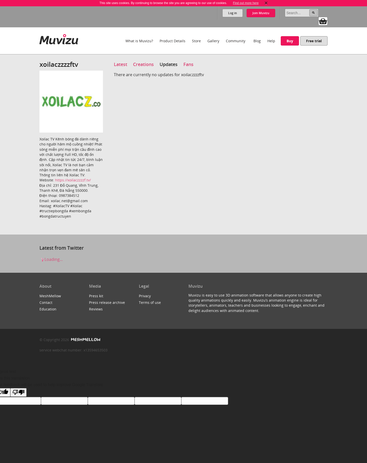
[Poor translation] (18, 392)
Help (271, 40)
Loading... (51, 259)
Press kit (96, 295)
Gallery (213, 40)
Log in (232, 13)
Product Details (172, 40)
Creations (143, 64)
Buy (290, 40)
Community (235, 40)
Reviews (96, 309)
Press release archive (107, 302)
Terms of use (150, 302)
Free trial (314, 40)
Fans (188, 64)
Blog (257, 40)
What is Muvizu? (139, 40)
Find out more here (245, 3)
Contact (45, 302)
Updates (169, 64)
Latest (120, 64)
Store (196, 40)
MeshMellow (50, 295)
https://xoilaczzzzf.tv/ (73, 180)
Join (260, 13)
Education (47, 309)
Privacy (145, 295)
